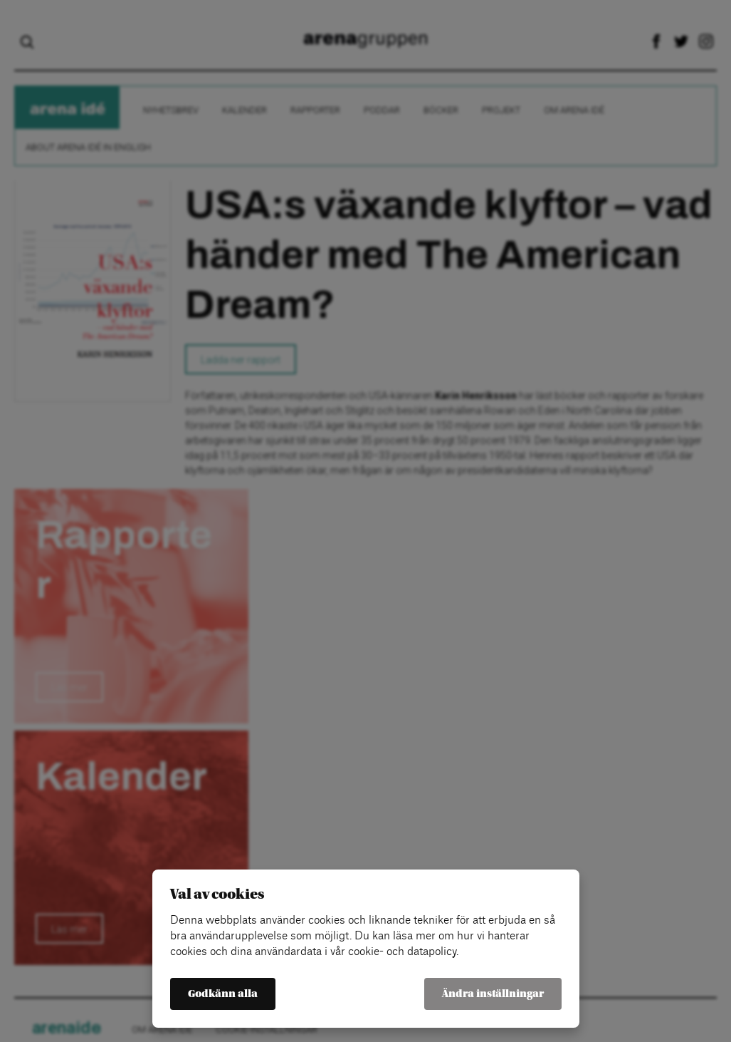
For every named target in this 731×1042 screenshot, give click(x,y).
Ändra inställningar (493, 994)
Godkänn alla (223, 994)
